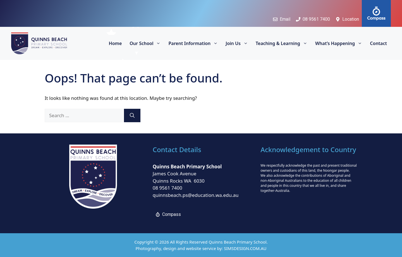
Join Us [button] (239, 43)
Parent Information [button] (195, 43)
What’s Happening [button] (340, 43)
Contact (378, 43)
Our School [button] (147, 43)
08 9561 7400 (167, 188)
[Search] (132, 115)
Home (115, 43)
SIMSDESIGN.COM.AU (245, 248)
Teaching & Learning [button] (283, 43)
